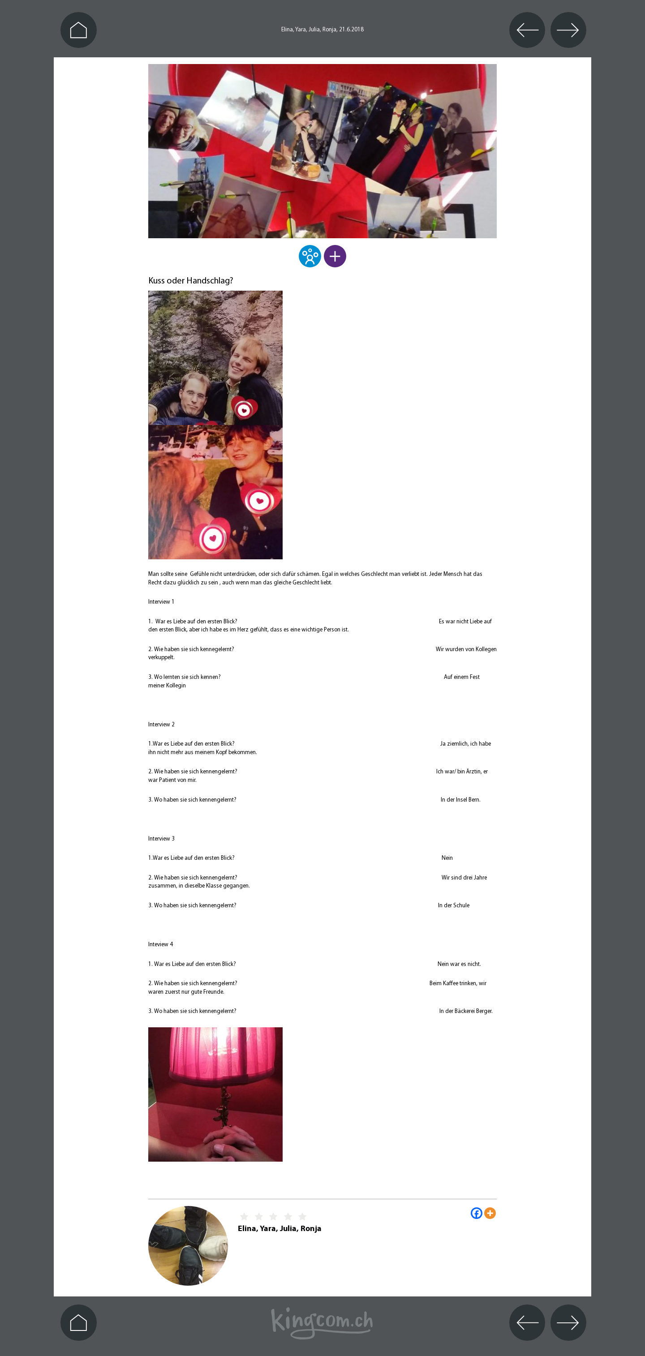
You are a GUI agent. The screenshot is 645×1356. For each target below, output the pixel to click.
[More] (490, 1213)
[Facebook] (476, 1213)
